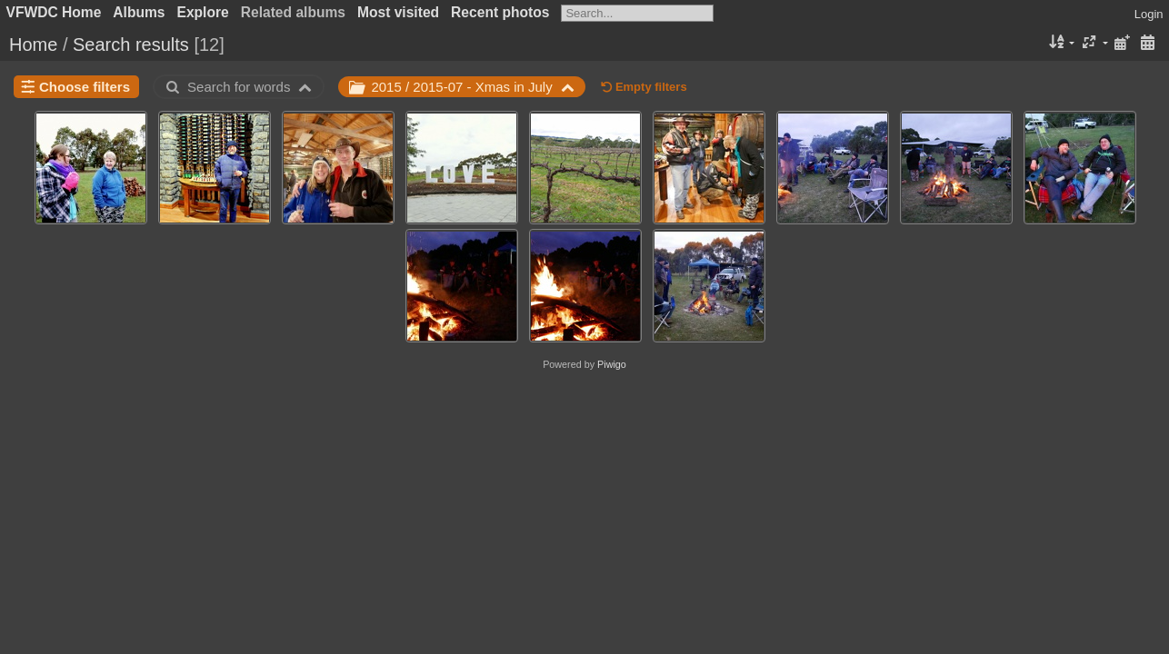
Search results (131, 44)
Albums (139, 12)
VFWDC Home (54, 12)
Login (1149, 14)
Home (33, 44)
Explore (203, 12)
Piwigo (611, 364)
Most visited (398, 12)
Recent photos (500, 12)
